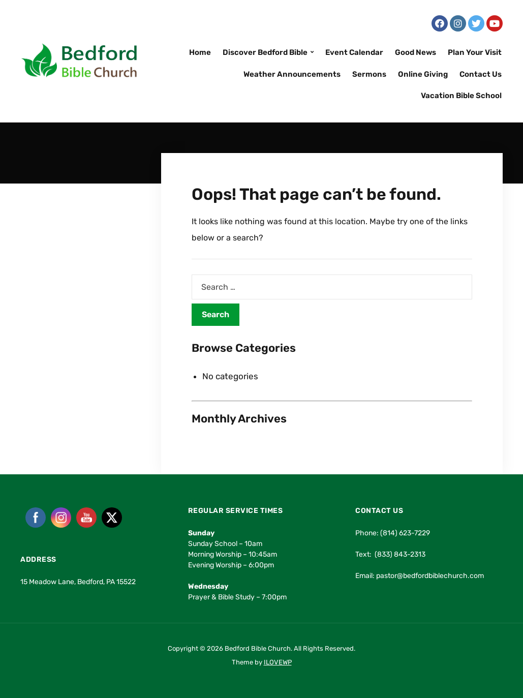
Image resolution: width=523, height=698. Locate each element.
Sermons (369, 74)
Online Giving (423, 74)
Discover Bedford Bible (265, 52)
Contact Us (480, 74)
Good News (415, 52)
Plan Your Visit (475, 52)
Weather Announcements (292, 74)
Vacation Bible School (461, 95)
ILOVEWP (278, 662)
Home (200, 52)
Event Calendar (354, 52)
